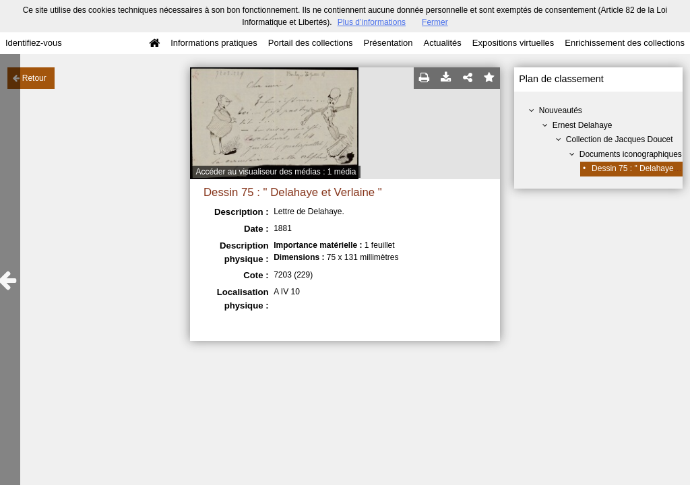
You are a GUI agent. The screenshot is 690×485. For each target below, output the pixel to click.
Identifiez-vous (33, 43)
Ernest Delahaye (583, 125)
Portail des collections (310, 43)
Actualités (442, 43)
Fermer (435, 22)
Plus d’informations (372, 22)
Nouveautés (560, 110)
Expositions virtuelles (513, 43)
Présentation (387, 43)
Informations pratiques (213, 43)
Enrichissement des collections (625, 43)
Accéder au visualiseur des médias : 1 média (275, 171)
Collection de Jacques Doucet (619, 139)
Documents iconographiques (630, 154)
